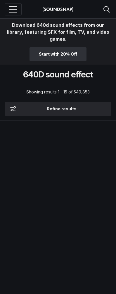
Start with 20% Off (58, 54)
